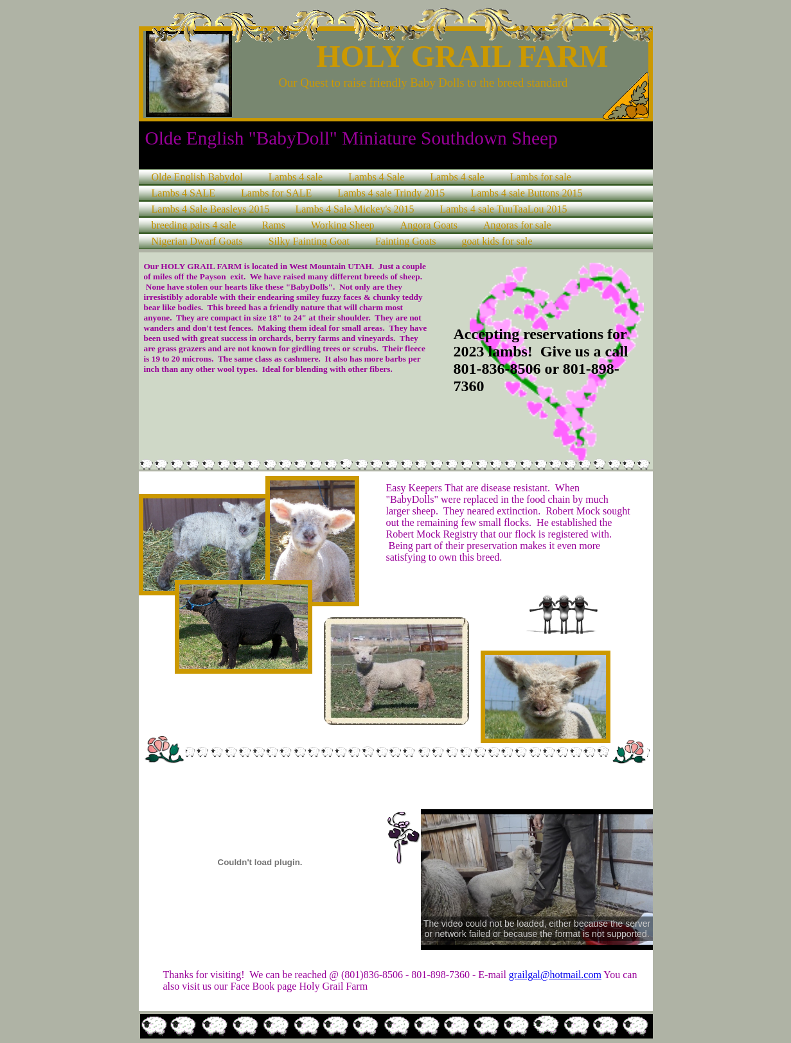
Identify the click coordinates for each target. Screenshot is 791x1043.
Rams (273, 225)
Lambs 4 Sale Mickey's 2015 (354, 209)
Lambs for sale (540, 176)
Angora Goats (429, 225)
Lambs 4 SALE (184, 193)
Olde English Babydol (197, 176)
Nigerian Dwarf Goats (197, 241)
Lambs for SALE (276, 193)
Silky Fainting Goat (309, 241)
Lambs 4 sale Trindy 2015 (391, 193)
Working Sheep (343, 225)
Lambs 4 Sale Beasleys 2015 (211, 209)
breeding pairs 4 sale (194, 225)
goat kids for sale (497, 241)
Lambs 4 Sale (376, 176)
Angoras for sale (517, 225)
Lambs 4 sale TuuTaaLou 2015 (503, 209)
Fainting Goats (405, 241)
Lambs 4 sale (296, 176)
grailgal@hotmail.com (555, 974)
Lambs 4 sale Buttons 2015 (526, 193)
